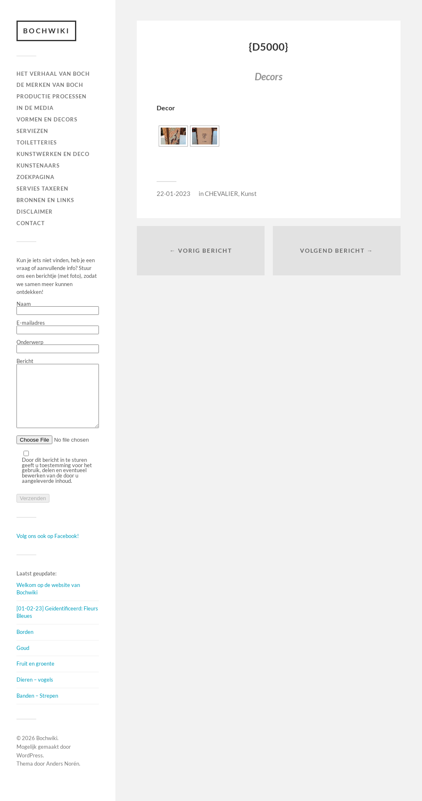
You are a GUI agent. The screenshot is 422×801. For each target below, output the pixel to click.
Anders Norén (62, 776)
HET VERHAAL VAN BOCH (53, 73)
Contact (30, 223)
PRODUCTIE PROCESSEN (51, 96)
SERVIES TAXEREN (42, 188)
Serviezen (32, 131)
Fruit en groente (35, 676)
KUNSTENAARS (38, 165)
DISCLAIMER (34, 211)
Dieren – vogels (34, 692)
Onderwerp (57, 347)
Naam (57, 308)
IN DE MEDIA (35, 108)
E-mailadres (57, 327)
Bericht (57, 400)
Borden (24, 644)
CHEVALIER (221, 193)
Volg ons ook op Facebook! (47, 548)
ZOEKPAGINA (35, 177)
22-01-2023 (173, 193)
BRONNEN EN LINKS (45, 200)
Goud (22, 660)
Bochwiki (46, 30)
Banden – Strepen (37, 708)
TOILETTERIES (36, 142)
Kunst (249, 193)
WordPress (29, 767)
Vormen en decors (46, 119)
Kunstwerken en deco (52, 154)
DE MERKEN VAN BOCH (49, 84)
